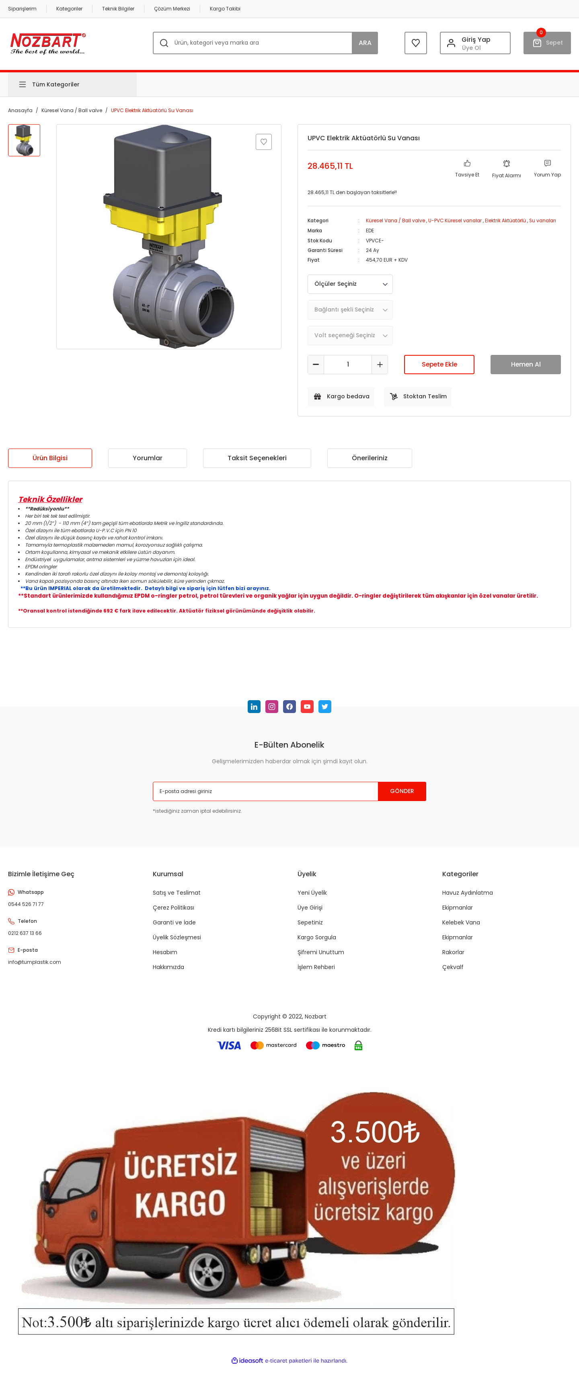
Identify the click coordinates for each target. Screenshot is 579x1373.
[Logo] (48, 43)
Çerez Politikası (173, 914)
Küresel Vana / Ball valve (396, 220)
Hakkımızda (168, 973)
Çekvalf (453, 973)
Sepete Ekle (439, 370)
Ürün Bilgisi (50, 464)
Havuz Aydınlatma (467, 899)
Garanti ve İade (174, 929)
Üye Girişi (310, 914)
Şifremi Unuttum (321, 959)
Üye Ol (471, 48)
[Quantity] (348, 371)
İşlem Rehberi (316, 973)
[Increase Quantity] (380, 371)
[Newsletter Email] (289, 797)
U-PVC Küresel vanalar (457, 220)
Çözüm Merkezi (172, 8)
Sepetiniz (310, 929)
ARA (365, 42)
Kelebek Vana (461, 929)
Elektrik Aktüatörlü (509, 220)
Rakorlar (453, 959)
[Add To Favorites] (264, 142)
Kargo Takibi (225, 8)
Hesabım (165, 959)
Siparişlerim (22, 8)
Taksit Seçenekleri (257, 464)
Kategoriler (69, 8)
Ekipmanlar (457, 914)
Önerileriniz (370, 464)
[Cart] (547, 43)
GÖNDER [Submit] (402, 798)
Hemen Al (526, 370)
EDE (370, 237)
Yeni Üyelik (312, 899)
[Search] (265, 43)
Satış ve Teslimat (177, 899)
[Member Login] (475, 43)
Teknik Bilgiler (118, 8)
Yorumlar (147, 464)
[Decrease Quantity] (316, 371)
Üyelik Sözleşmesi (177, 944)
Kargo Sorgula (317, 944)
